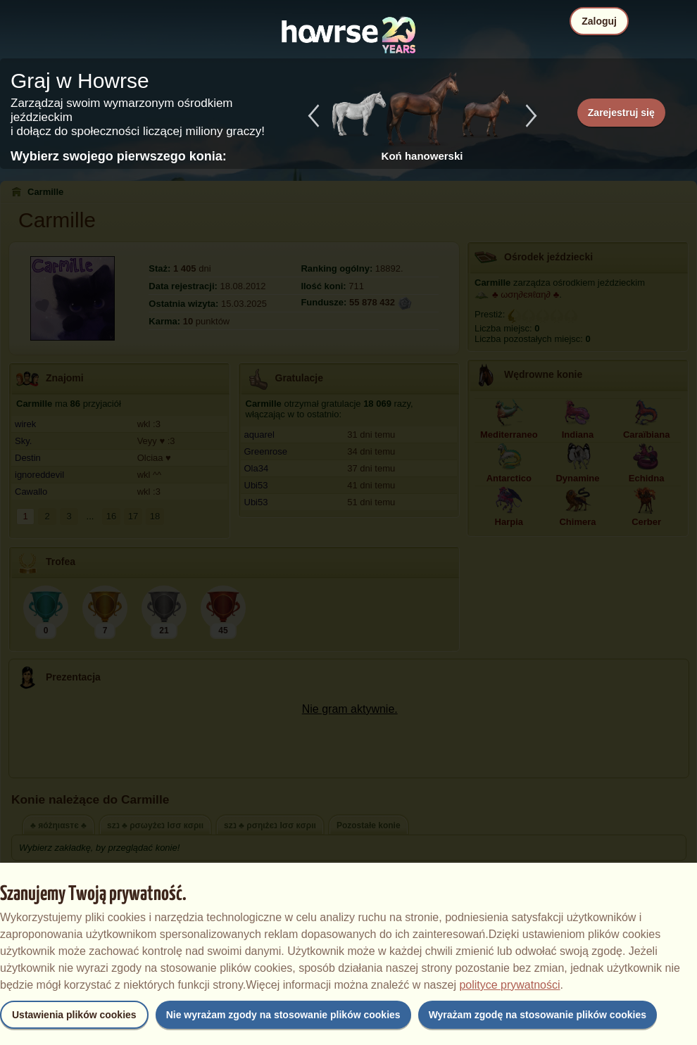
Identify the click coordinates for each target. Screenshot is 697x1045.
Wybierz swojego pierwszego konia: (119, 156)
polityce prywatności (509, 985)
